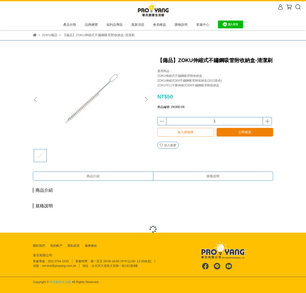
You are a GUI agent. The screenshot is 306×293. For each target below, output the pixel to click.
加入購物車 (185, 132)
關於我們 (39, 245)
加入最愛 (168, 145)
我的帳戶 (56, 245)
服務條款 (91, 245)
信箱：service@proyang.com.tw (54, 265)
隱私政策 (74, 245)
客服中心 (202, 24)
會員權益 (159, 24)
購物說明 (181, 24)
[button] (146, 99)
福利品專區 (114, 24)
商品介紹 (93, 176)
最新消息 (137, 24)
